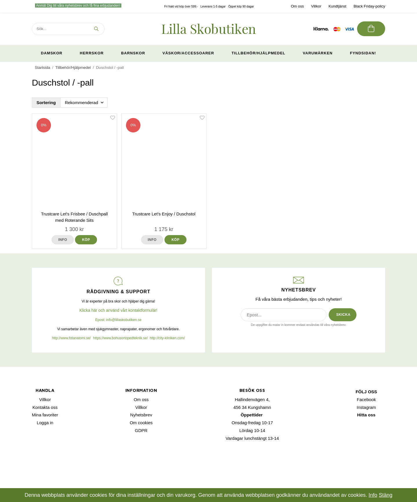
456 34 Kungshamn (252, 407)
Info (62, 240)
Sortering (46, 102)
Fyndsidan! (363, 53)
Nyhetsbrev (141, 414)
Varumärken (318, 53)
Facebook (366, 399)
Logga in (45, 422)
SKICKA (343, 315)
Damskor (51, 53)
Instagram (366, 407)
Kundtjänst (337, 6)
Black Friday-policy (369, 6)
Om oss (297, 6)
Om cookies (141, 422)
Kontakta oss (45, 407)
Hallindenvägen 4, (252, 399)
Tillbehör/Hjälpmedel (258, 53)
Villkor (316, 6)
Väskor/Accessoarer (188, 53)
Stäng (385, 495)
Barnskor (133, 53)
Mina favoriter (45, 414)
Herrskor (92, 53)
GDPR (141, 430)
